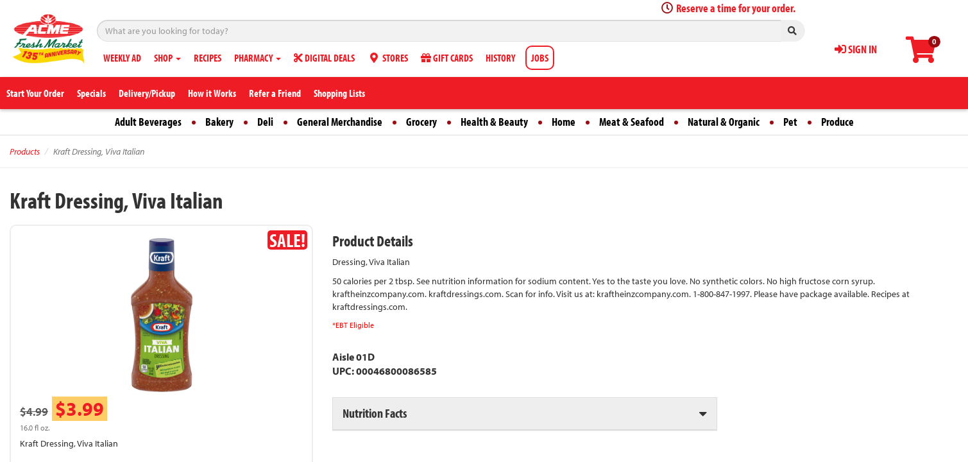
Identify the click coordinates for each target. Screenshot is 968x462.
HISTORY (500, 57)
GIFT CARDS (447, 57)
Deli (265, 121)
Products (25, 151)
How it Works (212, 93)
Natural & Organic (724, 121)
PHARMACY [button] (257, 57)
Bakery (219, 121)
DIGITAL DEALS (324, 57)
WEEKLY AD (122, 57)
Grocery (421, 121)
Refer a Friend (275, 93)
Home (563, 121)
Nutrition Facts (375, 413)
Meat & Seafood (631, 121)
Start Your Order (35, 93)
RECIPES (207, 57)
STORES (388, 57)
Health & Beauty (494, 121)
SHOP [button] (167, 57)
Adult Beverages (148, 121)
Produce (837, 121)
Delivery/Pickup (147, 93)
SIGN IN (856, 49)
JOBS (539, 57)
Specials (91, 93)
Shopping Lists (339, 93)
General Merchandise (339, 121)
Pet (790, 121)
